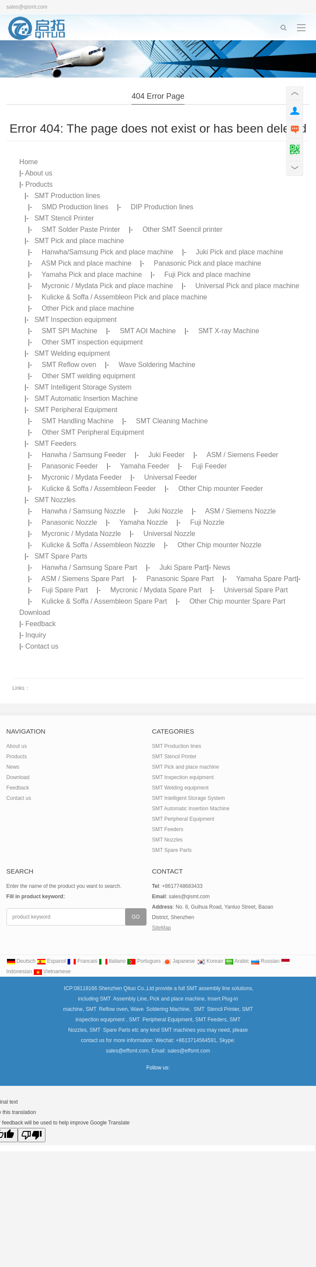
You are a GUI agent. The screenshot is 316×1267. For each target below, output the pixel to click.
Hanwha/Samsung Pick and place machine (107, 252)
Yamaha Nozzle (143, 522)
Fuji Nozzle (207, 522)
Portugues (144, 961)
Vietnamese (52, 971)
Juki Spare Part (183, 567)
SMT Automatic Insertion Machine (86, 398)
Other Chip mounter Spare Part (237, 601)
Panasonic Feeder (70, 466)
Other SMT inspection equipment (92, 342)
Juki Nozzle (165, 511)
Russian (265, 961)
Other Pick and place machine (88, 308)
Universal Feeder (170, 477)
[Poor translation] (31, 1135)
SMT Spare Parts (60, 556)
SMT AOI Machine (148, 331)
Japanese (178, 961)
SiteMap (161, 928)
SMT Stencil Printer (64, 218)
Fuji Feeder (209, 466)
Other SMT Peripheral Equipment (93, 432)
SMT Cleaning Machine (172, 421)
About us (38, 173)
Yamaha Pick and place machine (92, 274)
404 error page (158, 96)
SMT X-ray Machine (228, 331)
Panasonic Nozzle (69, 522)
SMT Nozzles (54, 500)
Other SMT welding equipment (88, 376)
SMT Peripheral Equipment (75, 409)
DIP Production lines (162, 207)
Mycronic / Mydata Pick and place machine (107, 285)
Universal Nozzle (169, 533)
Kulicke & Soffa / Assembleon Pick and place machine (124, 297)
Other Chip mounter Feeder (220, 488)
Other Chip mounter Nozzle (219, 545)
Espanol (51, 961)
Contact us (42, 646)
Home (28, 162)
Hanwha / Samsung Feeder (84, 454)
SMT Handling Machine (77, 421)
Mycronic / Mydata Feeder (82, 477)
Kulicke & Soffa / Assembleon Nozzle (98, 545)
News (221, 567)
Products (39, 184)
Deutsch (20, 961)
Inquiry (36, 635)
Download (34, 612)
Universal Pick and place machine (247, 285)
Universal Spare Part (256, 590)
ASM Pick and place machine (86, 263)
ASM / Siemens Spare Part (82, 578)
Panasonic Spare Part (180, 578)
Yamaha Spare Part (266, 578)
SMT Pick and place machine (79, 240)
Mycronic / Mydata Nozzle (81, 533)
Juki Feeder (166, 454)
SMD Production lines (75, 207)
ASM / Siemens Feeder (242, 454)
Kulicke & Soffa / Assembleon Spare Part (104, 601)
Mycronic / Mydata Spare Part (156, 590)
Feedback (41, 623)
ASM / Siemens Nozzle (240, 511)
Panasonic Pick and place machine (207, 263)
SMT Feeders (55, 443)
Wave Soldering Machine (157, 364)
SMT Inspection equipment (75, 319)
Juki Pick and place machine (239, 252)
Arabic (237, 961)
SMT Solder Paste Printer (81, 229)
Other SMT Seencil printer (182, 229)
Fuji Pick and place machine (207, 274)
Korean (210, 961)
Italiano (112, 961)
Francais (82, 961)
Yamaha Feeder (145, 466)
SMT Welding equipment (72, 353)
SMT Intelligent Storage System (83, 387)
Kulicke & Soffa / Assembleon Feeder (99, 488)
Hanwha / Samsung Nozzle (83, 511)
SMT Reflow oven (69, 364)
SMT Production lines (67, 195)
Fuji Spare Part (65, 590)
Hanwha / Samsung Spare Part (89, 567)
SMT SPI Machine (69, 331)
